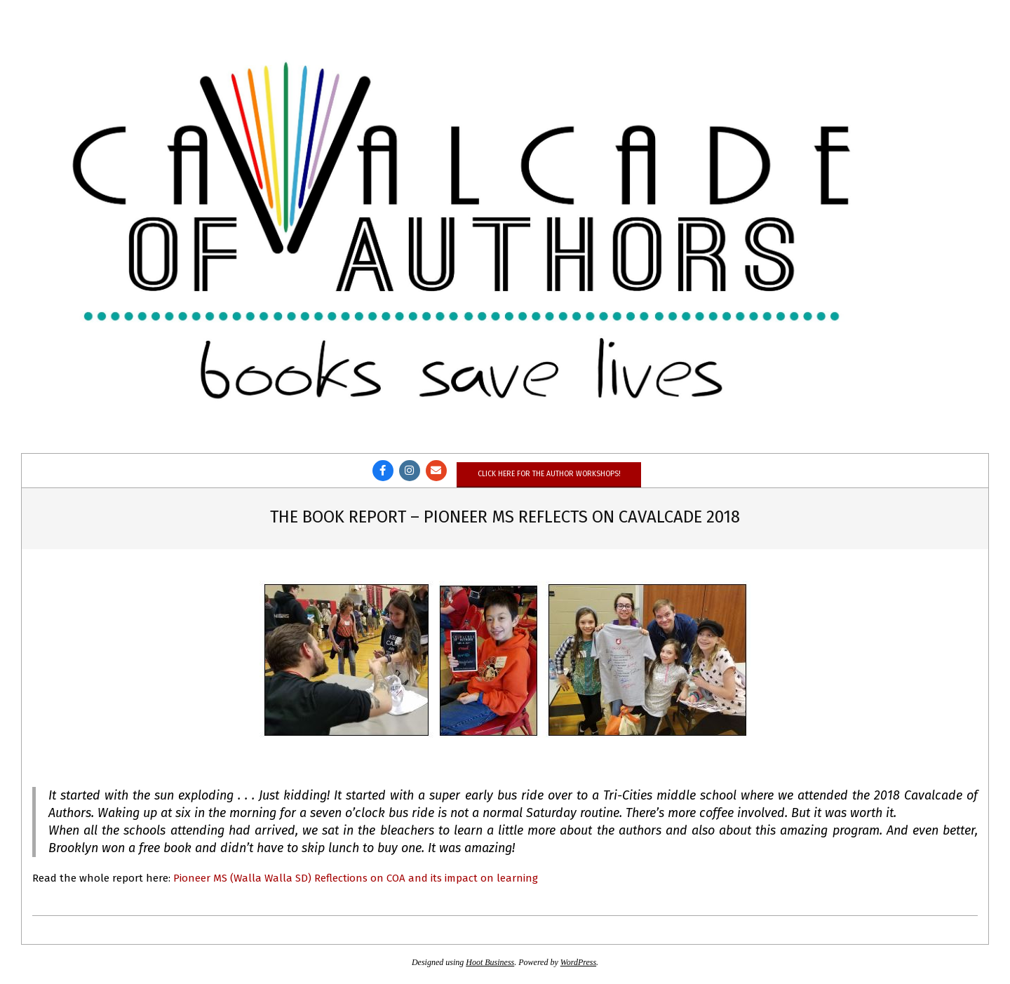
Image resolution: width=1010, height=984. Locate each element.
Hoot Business (490, 962)
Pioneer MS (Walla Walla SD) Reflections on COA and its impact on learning (355, 878)
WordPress (578, 962)
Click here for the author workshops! (549, 473)
